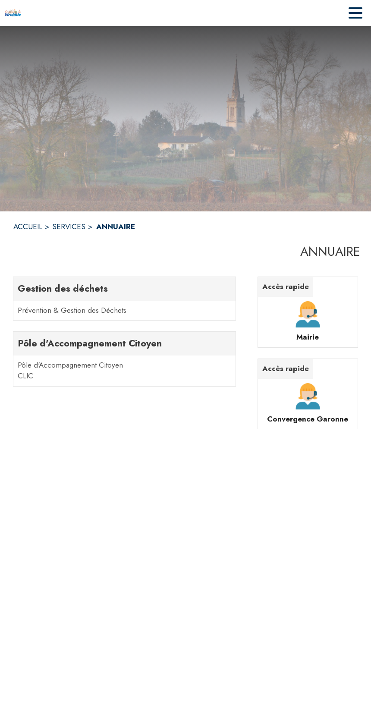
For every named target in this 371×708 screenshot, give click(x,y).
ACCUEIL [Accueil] (27, 226)
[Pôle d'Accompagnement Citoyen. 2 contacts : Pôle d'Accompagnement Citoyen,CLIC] (124, 359)
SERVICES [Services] (68, 226)
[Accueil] (13, 13)
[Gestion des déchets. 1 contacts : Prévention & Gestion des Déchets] (124, 298)
